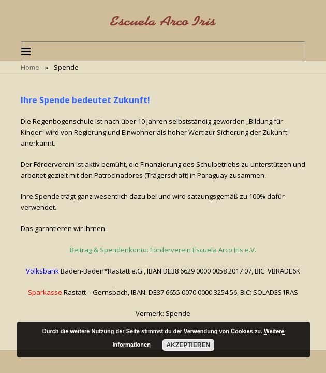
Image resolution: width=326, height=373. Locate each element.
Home (30, 67)
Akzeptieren (189, 345)
